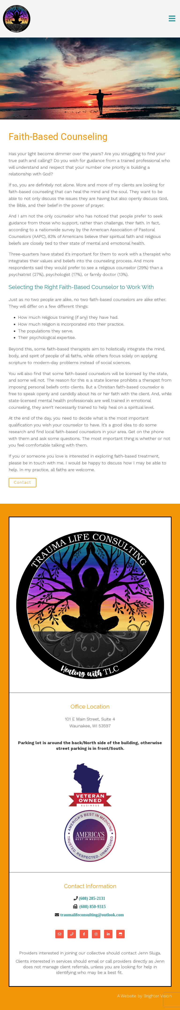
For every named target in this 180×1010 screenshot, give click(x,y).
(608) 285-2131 (92, 898)
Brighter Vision (158, 995)
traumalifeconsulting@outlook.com (92, 914)
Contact (22, 482)
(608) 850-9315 (92, 906)
